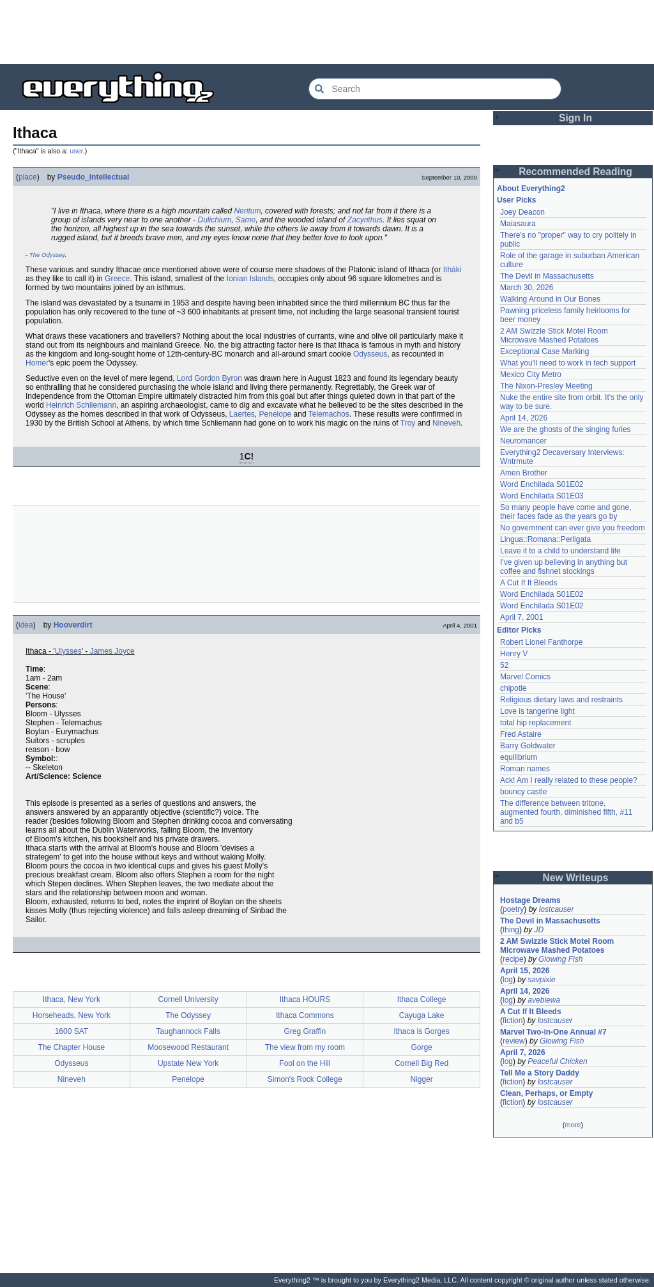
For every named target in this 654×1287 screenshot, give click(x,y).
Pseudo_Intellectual (93, 177)
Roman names (525, 768)
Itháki (452, 269)
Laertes (242, 414)
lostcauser (556, 909)
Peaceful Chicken (557, 1061)
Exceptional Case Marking (544, 351)
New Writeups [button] (576, 877)
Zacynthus (365, 219)
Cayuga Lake (422, 1015)
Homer (37, 362)
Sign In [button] (575, 117)
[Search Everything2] (434, 89)
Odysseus (370, 354)
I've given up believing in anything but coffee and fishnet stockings (563, 567)
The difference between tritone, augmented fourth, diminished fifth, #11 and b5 (566, 812)
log (508, 979)
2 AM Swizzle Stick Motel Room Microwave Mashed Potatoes (554, 335)
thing (511, 929)
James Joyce (112, 651)
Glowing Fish (560, 959)
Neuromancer (523, 440)
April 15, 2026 (524, 970)
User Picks (516, 200)
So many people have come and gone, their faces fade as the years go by (565, 512)
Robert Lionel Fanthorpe (541, 642)
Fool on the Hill (304, 1063)
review (514, 1041)
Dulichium (214, 219)
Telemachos (328, 414)
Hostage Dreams (530, 900)
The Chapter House (71, 1047)
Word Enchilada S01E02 (542, 484)
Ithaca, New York (71, 999)
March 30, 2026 (526, 287)
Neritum (247, 210)
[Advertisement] (327, 32)
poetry (513, 909)
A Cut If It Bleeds (528, 582)
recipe (513, 959)
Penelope (275, 414)
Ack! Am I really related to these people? (568, 780)
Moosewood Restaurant (188, 1047)
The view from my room (305, 1047)
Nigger (421, 1079)
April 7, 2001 (521, 617)
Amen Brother (523, 472)
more (573, 1125)
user (76, 151)
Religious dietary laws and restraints (561, 699)
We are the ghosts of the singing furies (565, 429)
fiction (512, 1020)
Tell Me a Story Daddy (539, 1072)
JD (539, 929)
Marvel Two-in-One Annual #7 (553, 1032)
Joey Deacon (522, 212)
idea (26, 624)
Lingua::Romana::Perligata (545, 539)
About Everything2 (531, 188)
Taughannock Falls (188, 1031)
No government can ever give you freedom (572, 527)
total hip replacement (535, 722)
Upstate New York (188, 1063)
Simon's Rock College (305, 1079)
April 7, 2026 (522, 1052)
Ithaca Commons (305, 1015)
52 (504, 665)
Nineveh (446, 423)
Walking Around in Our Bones (550, 299)
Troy (408, 423)
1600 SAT (71, 1031)
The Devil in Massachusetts (547, 276)
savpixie (541, 979)
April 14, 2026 (523, 417)
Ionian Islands (250, 278)
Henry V (514, 653)
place (28, 177)
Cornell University (188, 999)
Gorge (421, 1047)
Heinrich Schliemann (81, 405)
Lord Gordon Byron (209, 378)
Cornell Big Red (421, 1063)
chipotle (513, 688)
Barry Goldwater (528, 745)
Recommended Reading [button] (575, 171)
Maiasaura (518, 223)
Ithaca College (421, 999)
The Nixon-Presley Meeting (546, 385)
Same (245, 219)
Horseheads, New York (71, 1015)
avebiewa (544, 1000)
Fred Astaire (521, 734)
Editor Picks (519, 630)
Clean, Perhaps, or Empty (546, 1093)
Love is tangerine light (537, 711)
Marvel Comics (525, 676)
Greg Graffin (305, 1031)
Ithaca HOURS (305, 999)
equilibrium (518, 757)
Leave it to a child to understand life (560, 550)
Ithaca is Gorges (421, 1031)
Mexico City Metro (530, 374)
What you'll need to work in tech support (567, 362)
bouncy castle (523, 791)
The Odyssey (47, 254)
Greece (117, 278)
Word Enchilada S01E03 (542, 495)
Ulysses (68, 651)
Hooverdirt (73, 624)
